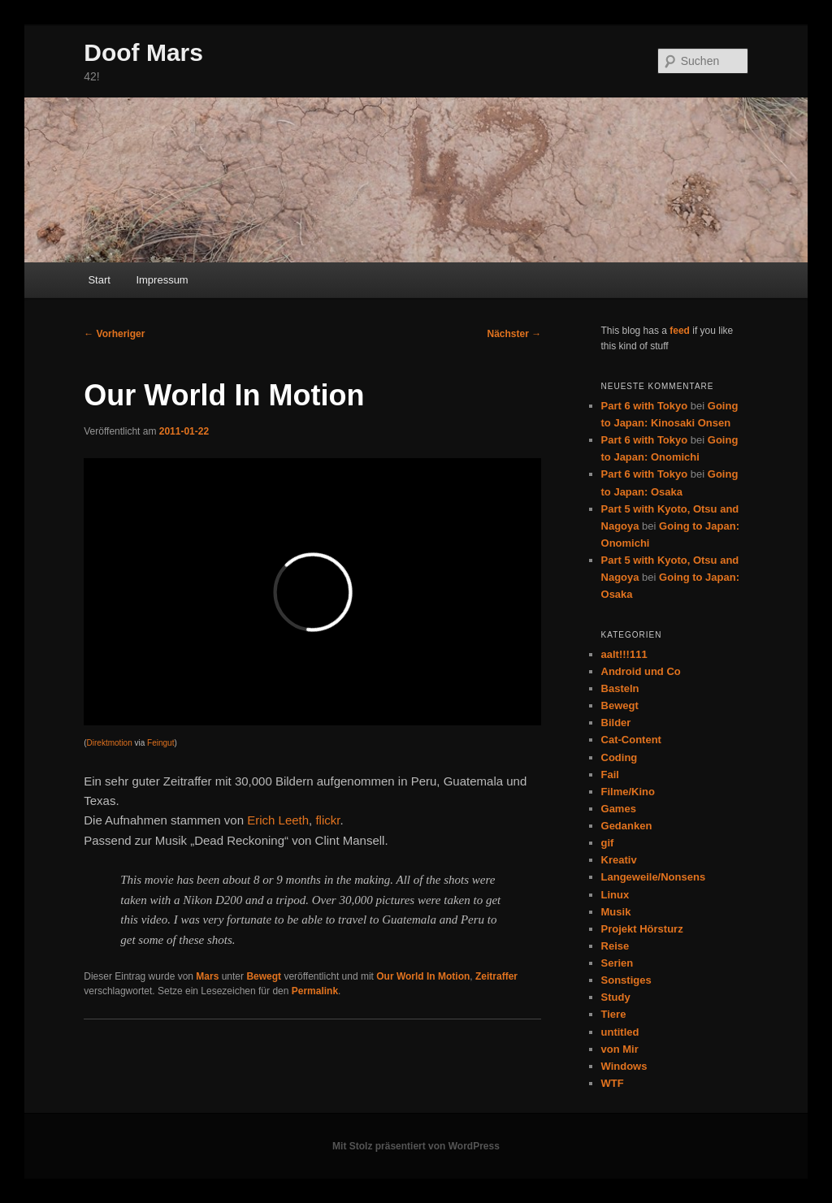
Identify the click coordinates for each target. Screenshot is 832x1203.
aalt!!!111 (624, 654)
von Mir (620, 1049)
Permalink (315, 991)
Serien (617, 963)
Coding (619, 757)
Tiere (613, 1014)
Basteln (620, 688)
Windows (624, 1066)
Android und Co (641, 671)
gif (607, 843)
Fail (610, 774)
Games (618, 809)
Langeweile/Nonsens (653, 877)
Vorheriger (114, 334)
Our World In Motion (423, 976)
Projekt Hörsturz (642, 929)
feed (680, 330)
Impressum (162, 280)
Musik (616, 912)
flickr (327, 820)
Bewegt (263, 976)
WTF (612, 1083)
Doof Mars (143, 52)
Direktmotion (109, 742)
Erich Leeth (278, 820)
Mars (207, 976)
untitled (620, 1032)
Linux (615, 895)
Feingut (160, 742)
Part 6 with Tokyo (644, 406)
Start (99, 280)
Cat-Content (631, 739)
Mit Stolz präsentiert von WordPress (416, 1146)
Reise (615, 946)
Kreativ (619, 860)
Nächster (515, 334)
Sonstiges (626, 980)
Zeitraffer (496, 976)
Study (615, 997)
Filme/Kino (628, 791)
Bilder (616, 722)
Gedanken (626, 826)
